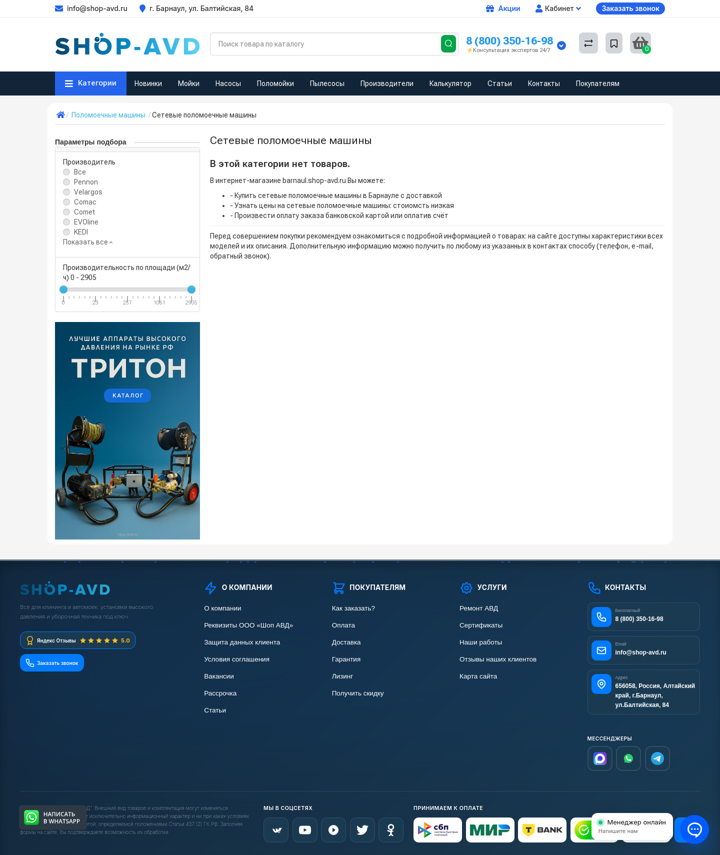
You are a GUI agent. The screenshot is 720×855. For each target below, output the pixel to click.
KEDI (81, 232)
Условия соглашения (237, 659)
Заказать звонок (631, 8)
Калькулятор (451, 84)
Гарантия (346, 659)
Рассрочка (220, 693)
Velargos (88, 192)
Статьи (500, 84)
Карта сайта (478, 676)
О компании (222, 608)
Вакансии (219, 676)
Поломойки (275, 84)
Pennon (86, 182)
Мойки (189, 84)
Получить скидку (358, 693)
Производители (387, 84)
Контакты (544, 84)
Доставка (346, 642)
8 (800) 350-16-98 (509, 40)
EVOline (86, 222)
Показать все (87, 242)
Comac (85, 202)
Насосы (228, 84)
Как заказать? (353, 608)
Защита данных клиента (242, 642)
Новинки (148, 84)
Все (80, 172)
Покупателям (598, 84)
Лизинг (343, 676)
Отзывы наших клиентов (498, 659)
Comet (84, 212)
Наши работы (481, 642)
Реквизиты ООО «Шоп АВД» (248, 625)
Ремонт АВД (479, 608)
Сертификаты (481, 625)
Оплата (343, 625)
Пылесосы (327, 84)
